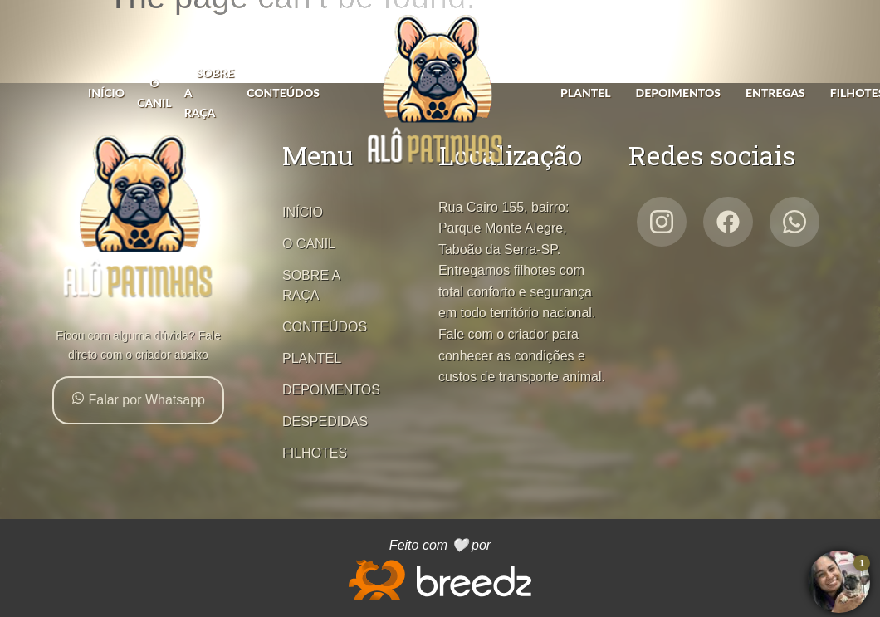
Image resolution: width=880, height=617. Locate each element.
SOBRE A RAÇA (311, 285)
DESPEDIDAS (325, 421)
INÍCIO (106, 93)
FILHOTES (314, 453)
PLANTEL (585, 93)
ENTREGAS (775, 93)
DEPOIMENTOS (678, 93)
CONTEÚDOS (283, 93)
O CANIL (308, 244)
